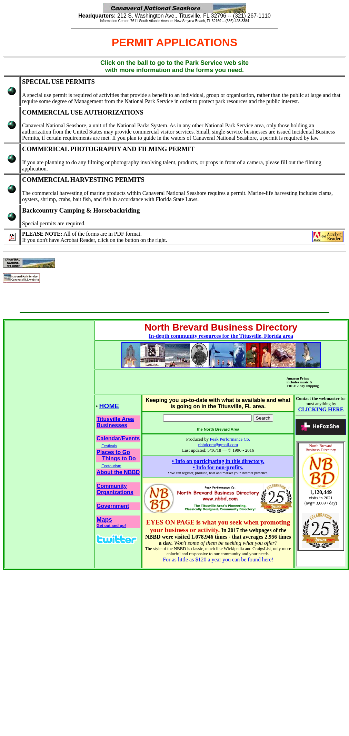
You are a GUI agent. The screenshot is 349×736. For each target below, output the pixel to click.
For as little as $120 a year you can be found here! (218, 559)
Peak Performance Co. (230, 439)
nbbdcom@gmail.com (218, 444)
